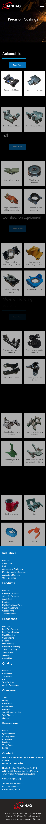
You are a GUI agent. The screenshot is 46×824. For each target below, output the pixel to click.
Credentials (7, 674)
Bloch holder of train (11, 192)
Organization (7, 706)
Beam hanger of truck (34, 137)
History (5, 701)
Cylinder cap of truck (34, 92)
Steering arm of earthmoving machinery (34, 274)
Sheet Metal (7, 652)
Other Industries (9, 578)
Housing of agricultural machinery (34, 444)
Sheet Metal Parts (10, 608)
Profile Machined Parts (12, 605)
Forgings (6, 602)
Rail (4, 566)
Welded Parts (8, 611)
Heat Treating (8, 644)
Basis (34, 525)
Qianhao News (8, 733)
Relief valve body (11, 525)
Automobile (7, 563)
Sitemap (36, 819)
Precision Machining (11, 647)
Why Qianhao (8, 715)
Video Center (8, 745)
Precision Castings (10, 593)
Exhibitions (7, 739)
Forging (5, 641)
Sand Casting (8, 638)
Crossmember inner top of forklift (11, 363)
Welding (5, 655)
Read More (18, 65)
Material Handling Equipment (14, 572)
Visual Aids (7, 676)
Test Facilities (8, 682)
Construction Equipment (12, 569)
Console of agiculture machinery (11, 444)
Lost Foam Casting (10, 632)
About (4, 698)
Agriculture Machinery (11, 575)
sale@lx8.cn (14, 789)
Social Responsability (11, 712)
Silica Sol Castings (10, 596)
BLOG (5, 748)
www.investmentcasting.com (18, 819)
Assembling (7, 658)
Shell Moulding (8, 635)
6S (3, 679)
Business (6, 709)
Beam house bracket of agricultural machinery (34, 472)
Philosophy (7, 704)
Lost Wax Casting (10, 629)
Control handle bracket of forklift (34, 363)
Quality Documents (10, 685)
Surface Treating (9, 650)
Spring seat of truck (11, 92)
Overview (6, 560)
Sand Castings (8, 599)
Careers (5, 718)
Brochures (6, 742)
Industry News (8, 736)
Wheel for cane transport (34, 193)
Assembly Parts (9, 614)
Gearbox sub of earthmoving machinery (11, 274)
